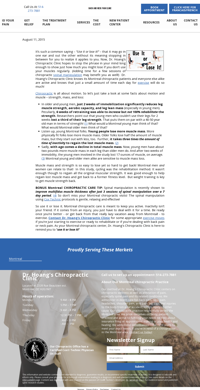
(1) (86, 122)
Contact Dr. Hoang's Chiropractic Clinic (79, 216)
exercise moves (153, 216)
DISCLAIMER (28, 378)
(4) (55, 194)
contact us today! (140, 330)
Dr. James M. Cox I (135, 378)
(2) (117, 141)
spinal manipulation (67, 73)
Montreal (15, 257)
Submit (139, 365)
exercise (143, 81)
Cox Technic (52, 198)
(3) (43, 157)
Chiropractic (44, 92)
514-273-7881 (36, 9)
